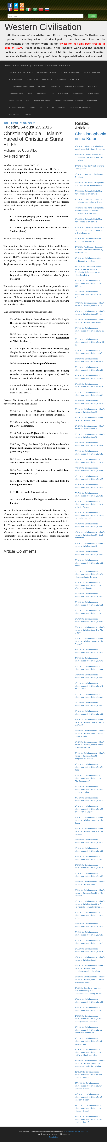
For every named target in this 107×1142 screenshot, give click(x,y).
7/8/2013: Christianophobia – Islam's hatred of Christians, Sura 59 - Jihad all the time (89, 535)
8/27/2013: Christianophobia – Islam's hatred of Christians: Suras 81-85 (89, 342)
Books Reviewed (15, 79)
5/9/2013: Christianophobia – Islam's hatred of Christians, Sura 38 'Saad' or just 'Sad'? (89, 722)
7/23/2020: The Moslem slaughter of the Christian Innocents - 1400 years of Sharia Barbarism (89, 230)
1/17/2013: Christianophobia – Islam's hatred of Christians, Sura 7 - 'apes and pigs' (89, 1041)
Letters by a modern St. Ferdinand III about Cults (45, 65)
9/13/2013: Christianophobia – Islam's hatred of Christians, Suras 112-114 (88, 283)
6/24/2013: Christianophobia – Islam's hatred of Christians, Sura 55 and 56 (89, 563)
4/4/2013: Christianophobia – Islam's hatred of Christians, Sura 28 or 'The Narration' (89, 831)
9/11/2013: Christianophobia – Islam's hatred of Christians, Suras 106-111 (88, 295)
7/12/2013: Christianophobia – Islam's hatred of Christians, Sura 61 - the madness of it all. (89, 515)
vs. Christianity (14, 114)
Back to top (53, 1137)
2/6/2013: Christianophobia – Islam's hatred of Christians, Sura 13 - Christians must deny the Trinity (89, 968)
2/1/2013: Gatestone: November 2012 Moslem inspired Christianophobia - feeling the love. (89, 991)
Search (92, 16)
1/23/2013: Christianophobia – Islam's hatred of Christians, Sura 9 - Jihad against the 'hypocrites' (89, 1019)
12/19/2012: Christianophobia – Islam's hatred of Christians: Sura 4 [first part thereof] (88, 1086)
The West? (62, 107)
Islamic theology (15, 100)
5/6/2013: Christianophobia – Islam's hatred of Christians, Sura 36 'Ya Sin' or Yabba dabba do (89, 745)
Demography (55, 86)
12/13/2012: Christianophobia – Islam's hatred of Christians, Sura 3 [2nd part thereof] (88, 1097)
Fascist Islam (93, 86)
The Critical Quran (46, 107)
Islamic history (93, 93)
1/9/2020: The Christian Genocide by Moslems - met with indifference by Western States (89, 250)
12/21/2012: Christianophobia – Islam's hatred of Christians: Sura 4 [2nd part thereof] (88, 1075)
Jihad (28, 100)
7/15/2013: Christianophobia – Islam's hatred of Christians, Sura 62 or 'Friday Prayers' (89, 504)
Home (8, 65)
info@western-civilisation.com (76, 1131)
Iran (52, 93)
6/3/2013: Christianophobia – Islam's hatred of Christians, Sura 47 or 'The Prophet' (89, 641)
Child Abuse (47, 79)
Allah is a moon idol (92, 72)
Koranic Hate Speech (42, 100)
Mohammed (92, 100)
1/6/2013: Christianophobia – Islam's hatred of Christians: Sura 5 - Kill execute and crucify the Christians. (89, 1063)
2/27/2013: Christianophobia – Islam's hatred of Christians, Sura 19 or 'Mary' (89, 915)
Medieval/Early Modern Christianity (69, 100)
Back (6, 122)
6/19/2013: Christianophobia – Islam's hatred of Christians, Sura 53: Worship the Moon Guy (89, 585)
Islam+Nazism (78, 93)
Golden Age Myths (16, 93)
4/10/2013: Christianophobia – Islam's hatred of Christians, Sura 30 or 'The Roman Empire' (89, 809)
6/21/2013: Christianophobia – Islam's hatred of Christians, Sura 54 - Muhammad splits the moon (89, 574)
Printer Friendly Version (23, 122)
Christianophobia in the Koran (67, 79)
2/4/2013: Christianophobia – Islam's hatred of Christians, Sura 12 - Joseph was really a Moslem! (89, 980)
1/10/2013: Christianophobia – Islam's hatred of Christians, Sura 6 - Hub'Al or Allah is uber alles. (89, 1052)
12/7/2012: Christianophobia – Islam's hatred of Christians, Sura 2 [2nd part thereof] (88, 1119)
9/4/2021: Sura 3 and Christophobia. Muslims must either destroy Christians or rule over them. (89, 211)
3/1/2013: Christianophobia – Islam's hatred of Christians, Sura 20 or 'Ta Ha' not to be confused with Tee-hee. (89, 904)
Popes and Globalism (17, 107)
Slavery (32, 107)
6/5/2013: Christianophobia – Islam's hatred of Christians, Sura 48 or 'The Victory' (89, 630)
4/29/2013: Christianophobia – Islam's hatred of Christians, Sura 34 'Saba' (89, 767)
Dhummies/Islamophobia (74, 86)
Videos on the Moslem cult (81, 107)
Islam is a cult (63, 93)
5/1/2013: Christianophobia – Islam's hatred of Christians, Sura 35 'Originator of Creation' (89, 756)
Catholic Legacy (32, 79)
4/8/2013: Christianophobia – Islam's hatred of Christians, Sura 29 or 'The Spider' (89, 820)
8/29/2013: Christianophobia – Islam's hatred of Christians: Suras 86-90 (89, 331)
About (16, 65)
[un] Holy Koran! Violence (70, 72)
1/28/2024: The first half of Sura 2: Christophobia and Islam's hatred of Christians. (89, 157)
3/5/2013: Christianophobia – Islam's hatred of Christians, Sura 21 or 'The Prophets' (89, 893)
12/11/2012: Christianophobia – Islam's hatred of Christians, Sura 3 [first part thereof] (88, 1108)
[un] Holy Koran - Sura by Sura (20, 72)
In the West (41, 93)
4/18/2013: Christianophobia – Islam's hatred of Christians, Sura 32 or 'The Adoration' (89, 789)
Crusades (42, 86)
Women (28, 114)
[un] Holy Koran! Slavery (46, 72)
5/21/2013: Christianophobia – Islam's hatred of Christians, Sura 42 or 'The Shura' (89, 686)
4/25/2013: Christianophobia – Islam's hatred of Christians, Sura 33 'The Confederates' (89, 778)
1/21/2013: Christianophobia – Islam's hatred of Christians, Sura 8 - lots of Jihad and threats (89, 1030)
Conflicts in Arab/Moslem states (21, 86)
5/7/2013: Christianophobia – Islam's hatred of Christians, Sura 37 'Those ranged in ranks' (89, 734)
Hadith (30, 93)
